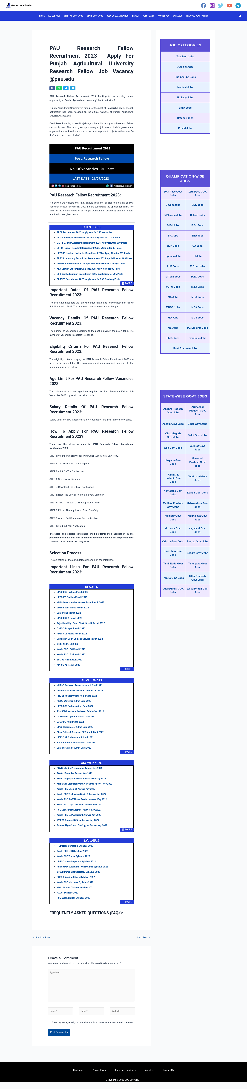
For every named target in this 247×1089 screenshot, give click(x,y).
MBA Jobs (197, 323)
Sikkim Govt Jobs (197, 616)
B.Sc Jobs (197, 242)
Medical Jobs (185, 91)
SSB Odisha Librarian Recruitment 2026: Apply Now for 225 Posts (91, 279)
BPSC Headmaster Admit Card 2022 (76, 732)
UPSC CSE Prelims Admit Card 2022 (76, 711)
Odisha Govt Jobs (173, 602)
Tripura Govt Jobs (173, 644)
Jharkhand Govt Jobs (197, 525)
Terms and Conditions (125, 1077)
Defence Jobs (185, 126)
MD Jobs (173, 346)
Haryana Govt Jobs (173, 507)
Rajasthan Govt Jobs (173, 616)
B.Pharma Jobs (173, 230)
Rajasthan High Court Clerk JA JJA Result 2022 (82, 628)
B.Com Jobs (173, 217)
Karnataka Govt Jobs (173, 542)
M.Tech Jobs (172, 300)
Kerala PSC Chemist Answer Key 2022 (77, 794)
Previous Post (41, 942)
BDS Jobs (197, 217)
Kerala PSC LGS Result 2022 (72, 659)
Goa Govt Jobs (173, 491)
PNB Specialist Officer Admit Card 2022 (78, 701)
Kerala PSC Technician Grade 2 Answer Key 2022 (83, 799)
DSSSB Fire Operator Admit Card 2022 (77, 721)
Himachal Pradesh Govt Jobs (197, 507)
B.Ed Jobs (173, 242)
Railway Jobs (185, 103)
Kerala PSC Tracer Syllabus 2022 (74, 861)
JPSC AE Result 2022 (68, 649)
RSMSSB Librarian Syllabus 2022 (74, 903)
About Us (149, 1077)
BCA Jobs (173, 265)
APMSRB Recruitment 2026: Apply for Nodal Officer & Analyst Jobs (92, 268)
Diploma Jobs (173, 277)
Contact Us (168, 1077)
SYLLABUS (177, 16)
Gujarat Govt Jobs (197, 491)
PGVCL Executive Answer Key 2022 (75, 778)
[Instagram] (212, 5)
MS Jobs (173, 359)
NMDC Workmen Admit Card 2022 (75, 706)
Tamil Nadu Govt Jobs (173, 630)
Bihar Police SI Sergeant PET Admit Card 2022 (81, 737)
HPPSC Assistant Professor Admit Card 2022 (81, 690)
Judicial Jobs (185, 68)
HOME (42, 16)
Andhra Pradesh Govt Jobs (173, 447)
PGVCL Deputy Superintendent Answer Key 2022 (82, 783)
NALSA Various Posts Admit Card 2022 (77, 747)
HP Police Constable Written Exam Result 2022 (81, 607)
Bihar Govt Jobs (197, 463)
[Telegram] (238, 5)
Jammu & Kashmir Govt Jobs (173, 525)
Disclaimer (78, 1077)
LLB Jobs (173, 288)
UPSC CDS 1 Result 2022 (70, 623)
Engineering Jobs (185, 80)
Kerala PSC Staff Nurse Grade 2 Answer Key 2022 (83, 804)
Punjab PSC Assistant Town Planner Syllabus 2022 (83, 871)
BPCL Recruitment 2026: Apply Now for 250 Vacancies (86, 232)
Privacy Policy (99, 1077)
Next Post (144, 942)
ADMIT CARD (148, 16)
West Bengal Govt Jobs (197, 658)
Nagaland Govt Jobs (197, 588)
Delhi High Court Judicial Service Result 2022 (81, 644)
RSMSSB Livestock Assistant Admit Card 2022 (81, 716)
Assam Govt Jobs (173, 463)
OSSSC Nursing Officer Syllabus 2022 (77, 882)
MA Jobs (173, 323)
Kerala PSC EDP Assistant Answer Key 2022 (80, 820)
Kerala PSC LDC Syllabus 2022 (73, 856)
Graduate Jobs (197, 372)
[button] (240, 16)
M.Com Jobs (197, 288)
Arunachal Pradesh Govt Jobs (197, 447)
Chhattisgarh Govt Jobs (173, 477)
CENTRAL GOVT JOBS (73, 16)
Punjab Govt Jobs (197, 602)
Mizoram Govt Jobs (173, 588)
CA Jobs (197, 265)
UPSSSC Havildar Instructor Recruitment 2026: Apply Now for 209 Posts (95, 253)
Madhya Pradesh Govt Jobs (173, 558)
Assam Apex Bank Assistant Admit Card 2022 (81, 695)
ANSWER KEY (163, 16)
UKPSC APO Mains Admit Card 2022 (76, 742)
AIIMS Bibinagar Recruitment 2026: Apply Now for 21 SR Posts (90, 237)
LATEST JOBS (54, 16)
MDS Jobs (197, 346)
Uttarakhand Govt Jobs (173, 658)
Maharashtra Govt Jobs (197, 558)
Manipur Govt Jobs (173, 574)
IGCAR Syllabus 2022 (68, 897)
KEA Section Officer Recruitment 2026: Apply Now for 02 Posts (90, 274)
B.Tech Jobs (197, 229)
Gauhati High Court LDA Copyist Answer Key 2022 (83, 830)
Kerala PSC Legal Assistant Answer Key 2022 (81, 809)
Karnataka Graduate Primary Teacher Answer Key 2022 (86, 789)
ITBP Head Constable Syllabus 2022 (76, 851)
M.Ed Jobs (197, 300)
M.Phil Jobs (173, 311)
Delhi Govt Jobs (197, 477)
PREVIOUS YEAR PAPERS (197, 16)
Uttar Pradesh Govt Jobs (197, 644)
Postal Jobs (185, 137)
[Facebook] (203, 5)
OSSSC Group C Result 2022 (72, 633)
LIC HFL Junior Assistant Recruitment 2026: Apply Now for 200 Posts (93, 242)
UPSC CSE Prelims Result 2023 (73, 597)
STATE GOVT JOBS (95, 16)
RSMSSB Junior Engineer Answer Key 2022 (80, 815)
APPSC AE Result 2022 (69, 670)
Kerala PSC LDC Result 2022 (72, 654)
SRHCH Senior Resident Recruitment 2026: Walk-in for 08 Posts (91, 248)
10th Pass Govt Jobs (173, 204)
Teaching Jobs (185, 57)
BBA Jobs (197, 254)
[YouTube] (229, 5)
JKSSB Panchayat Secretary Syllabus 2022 (79, 877)
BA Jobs (173, 254)
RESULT (135, 16)
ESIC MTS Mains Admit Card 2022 (75, 753)
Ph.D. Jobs (173, 372)
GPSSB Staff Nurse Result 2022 (73, 612)
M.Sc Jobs (197, 311)
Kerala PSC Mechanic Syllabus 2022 (76, 887)
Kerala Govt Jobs (197, 542)
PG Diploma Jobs (198, 359)
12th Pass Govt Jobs (197, 204)
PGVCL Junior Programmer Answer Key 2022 (81, 773)
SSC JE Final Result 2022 (70, 664)
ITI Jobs (197, 277)
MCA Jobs (197, 334)
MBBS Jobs (173, 334)
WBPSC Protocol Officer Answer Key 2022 (79, 825)
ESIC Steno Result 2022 (69, 618)
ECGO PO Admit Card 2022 (71, 727)
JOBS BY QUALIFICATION (118, 16)
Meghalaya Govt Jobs (197, 574)
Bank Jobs (185, 114)
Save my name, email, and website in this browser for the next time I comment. (93, 1029)
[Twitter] (220, 5)
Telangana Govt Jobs (197, 630)
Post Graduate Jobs (185, 383)
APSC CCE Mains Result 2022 (72, 638)
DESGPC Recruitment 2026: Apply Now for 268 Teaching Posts (90, 284)
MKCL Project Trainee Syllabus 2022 (76, 892)
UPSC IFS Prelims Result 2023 (73, 602)
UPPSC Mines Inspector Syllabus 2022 (77, 866)
